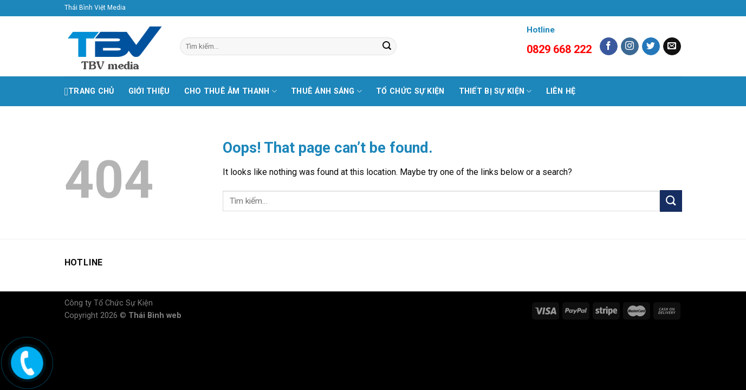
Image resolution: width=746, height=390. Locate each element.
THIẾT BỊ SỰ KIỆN (495, 91)
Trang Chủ (89, 91)
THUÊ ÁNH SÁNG (326, 91)
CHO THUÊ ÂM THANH (230, 91)
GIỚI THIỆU (149, 91)
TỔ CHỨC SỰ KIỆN (410, 91)
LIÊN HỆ (561, 91)
